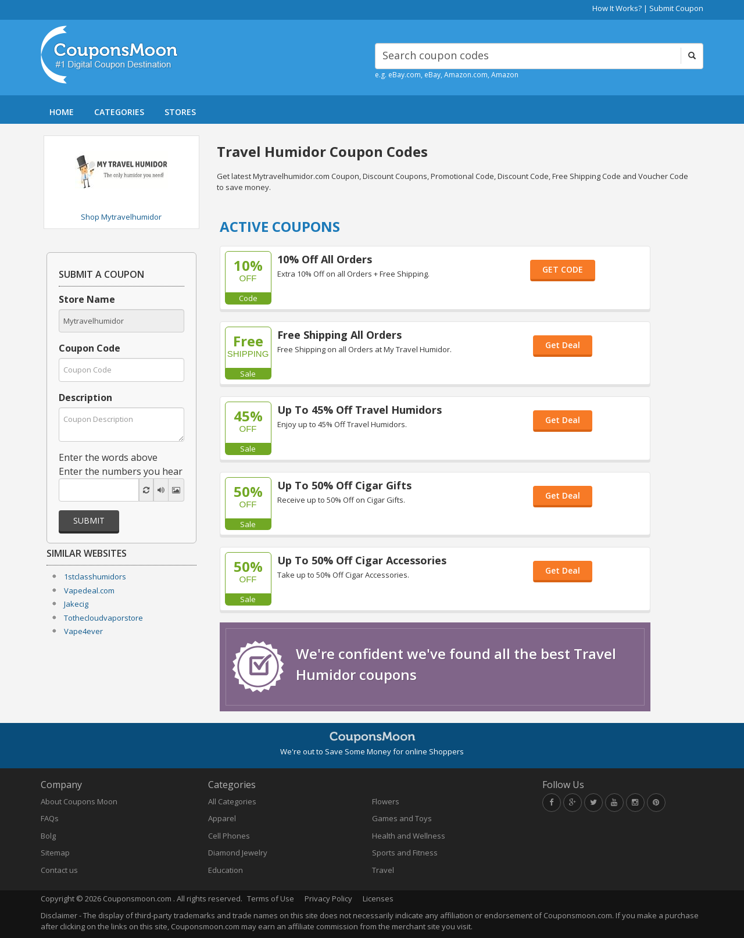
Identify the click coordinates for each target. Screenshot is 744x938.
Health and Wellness (408, 835)
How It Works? (617, 8)
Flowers (385, 801)
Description (85, 397)
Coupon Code (89, 348)
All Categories (232, 801)
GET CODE (562, 269)
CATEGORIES (119, 111)
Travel (383, 870)
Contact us (59, 870)
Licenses (378, 898)
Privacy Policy (328, 898)
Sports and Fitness (405, 852)
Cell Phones (229, 835)
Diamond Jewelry (237, 852)
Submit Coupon (676, 8)
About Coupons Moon (79, 801)
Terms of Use (270, 898)
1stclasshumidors (95, 576)
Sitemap (55, 852)
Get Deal (562, 344)
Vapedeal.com (89, 590)
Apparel (222, 818)
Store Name (87, 299)
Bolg (48, 835)
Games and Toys (402, 818)
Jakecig (76, 604)
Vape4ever (83, 631)
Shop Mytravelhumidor (121, 217)
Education (225, 870)
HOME (61, 111)
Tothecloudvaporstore (103, 618)
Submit (89, 520)
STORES (180, 111)
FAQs (50, 818)
